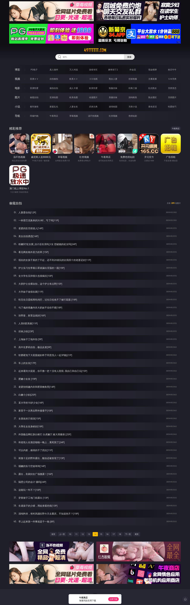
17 (114, 534)
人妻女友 (73, 106)
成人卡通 (73, 88)
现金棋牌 (152, 69)
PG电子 (34, 69)
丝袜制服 (133, 78)
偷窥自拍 (34, 97)
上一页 (62, 534)
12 (83, 534)
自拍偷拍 (54, 78)
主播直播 (152, 78)
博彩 (17, 69)
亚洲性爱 (34, 88)
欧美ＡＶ (73, 78)
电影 (17, 88)
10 (70, 534)
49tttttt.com (95, 50)
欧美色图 (73, 97)
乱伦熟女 (152, 88)
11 (76, 534)
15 (101, 534)
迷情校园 (113, 106)
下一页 (128, 534)
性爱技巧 (172, 106)
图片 (17, 97)
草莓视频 (73, 115)
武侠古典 (93, 106)
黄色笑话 (152, 106)
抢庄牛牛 (172, 69)
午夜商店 (54, 115)
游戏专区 (93, 69)
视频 (17, 79)
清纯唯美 (133, 97)
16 (107, 534)
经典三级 (133, 88)
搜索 (129, 56)
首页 (53, 534)
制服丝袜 (113, 88)
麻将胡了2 (113, 69)
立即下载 (113, 599)
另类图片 (172, 97)
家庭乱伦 (54, 106)
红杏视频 (113, 115)
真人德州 (54, 69)
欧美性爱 (93, 88)
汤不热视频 (93, 115)
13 (89, 534)
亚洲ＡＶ (34, 78)
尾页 (137, 534)
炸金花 (133, 69)
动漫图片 (93, 97)
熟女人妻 (113, 78)
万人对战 (73, 69)
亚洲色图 (54, 97)
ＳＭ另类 (172, 78)
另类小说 (133, 106)
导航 (17, 116)
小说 (17, 106)
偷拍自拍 (54, 88)
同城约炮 (34, 115)
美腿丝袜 (113, 97)
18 (120, 534)
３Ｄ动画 (93, 78)
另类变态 (172, 88)
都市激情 (34, 106)
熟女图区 (152, 97)
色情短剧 (133, 115)
